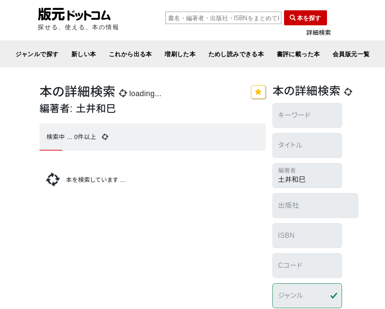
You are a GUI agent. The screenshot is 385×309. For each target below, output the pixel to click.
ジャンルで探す (37, 54)
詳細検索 (318, 33)
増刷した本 (180, 54)
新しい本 (83, 54)
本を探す (305, 17)
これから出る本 (130, 54)
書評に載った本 (298, 54)
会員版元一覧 (351, 54)
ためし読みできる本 (236, 54)
